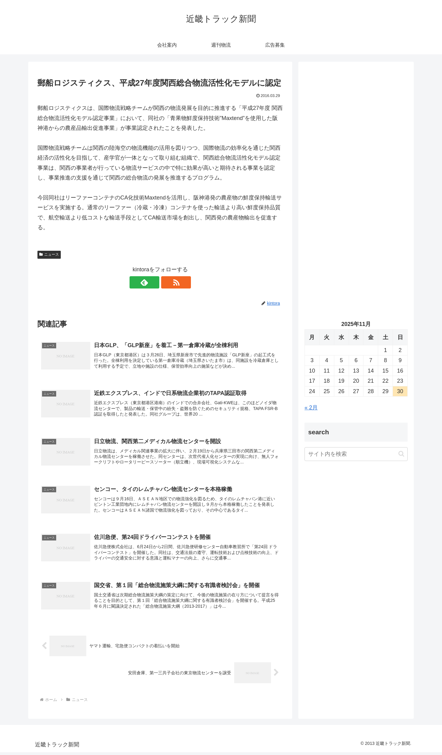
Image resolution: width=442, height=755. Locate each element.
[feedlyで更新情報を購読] (153, 282)
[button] (401, 453)
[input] (356, 454)
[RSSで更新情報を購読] (167, 282)
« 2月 (311, 408)
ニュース (49, 254)
